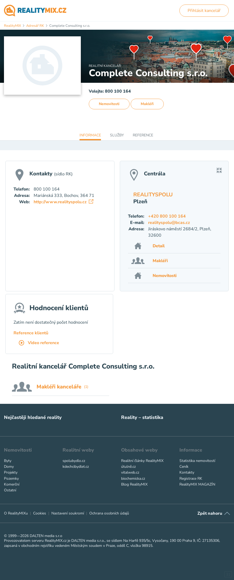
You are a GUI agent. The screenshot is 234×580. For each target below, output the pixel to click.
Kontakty (186, 472)
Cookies (39, 513)
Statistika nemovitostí (197, 460)
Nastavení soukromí (67, 513)
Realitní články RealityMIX (142, 460)
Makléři (147, 103)
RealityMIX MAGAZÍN (197, 484)
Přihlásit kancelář (204, 11)
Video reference (39, 343)
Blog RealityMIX (134, 484)
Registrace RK (190, 478)
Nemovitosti (109, 103)
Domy (9, 466)
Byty (7, 460)
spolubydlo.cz (74, 460)
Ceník (183, 466)
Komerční (11, 484)
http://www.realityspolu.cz (63, 202)
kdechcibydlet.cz (76, 466)
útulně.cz (128, 466)
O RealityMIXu (16, 513)
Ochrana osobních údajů (109, 513)
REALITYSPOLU (153, 194)
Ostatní (10, 490)
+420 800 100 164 (167, 216)
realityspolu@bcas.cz (169, 223)
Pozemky (11, 478)
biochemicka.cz (133, 478)
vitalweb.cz (130, 472)
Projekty (10, 472)
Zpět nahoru (209, 513)
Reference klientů (31, 333)
